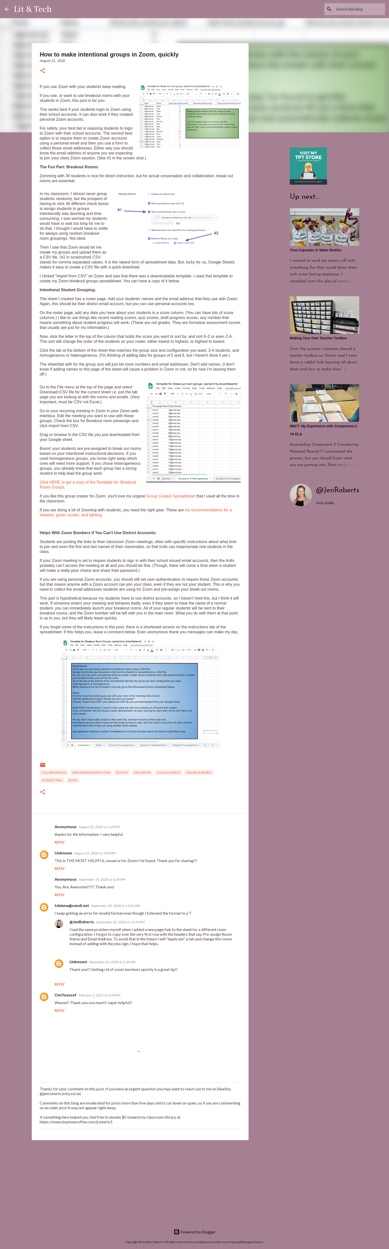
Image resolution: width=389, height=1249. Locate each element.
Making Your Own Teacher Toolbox (318, 338)
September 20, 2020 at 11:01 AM (115, 906)
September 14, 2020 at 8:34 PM (102, 879)
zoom (73, 780)
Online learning (199, 772)
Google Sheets (168, 772)
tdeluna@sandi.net (72, 905)
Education (142, 772)
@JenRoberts (81, 921)
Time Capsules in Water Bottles (316, 250)
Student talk (52, 780)
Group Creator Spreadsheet (170, 496)
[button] (43, 71)
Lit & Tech (33, 9)
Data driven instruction (91, 772)
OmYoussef (65, 994)
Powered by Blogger (195, 1231)
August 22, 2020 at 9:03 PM (94, 853)
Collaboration (54, 772)
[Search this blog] (359, 9)
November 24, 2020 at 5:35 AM (112, 962)
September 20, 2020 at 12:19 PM (120, 922)
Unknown (63, 852)
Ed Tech (122, 772)
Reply (60, 842)
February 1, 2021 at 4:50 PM (99, 995)
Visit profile (325, 503)
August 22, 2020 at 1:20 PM (99, 827)
